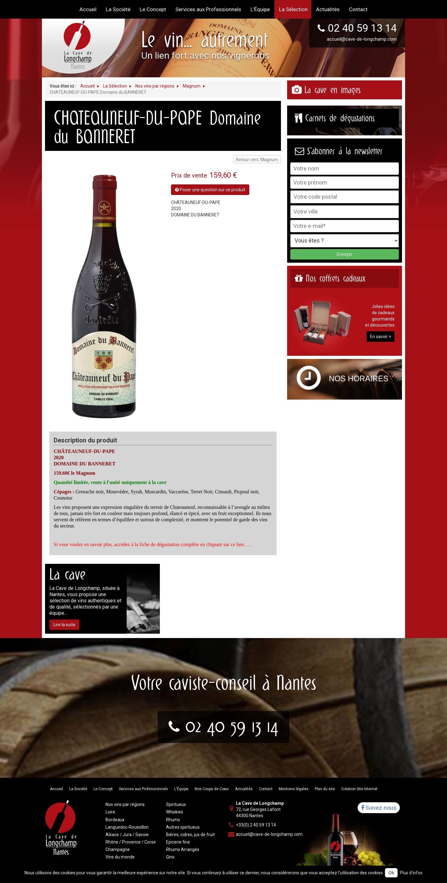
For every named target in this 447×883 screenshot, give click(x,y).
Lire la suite (64, 624)
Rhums (173, 819)
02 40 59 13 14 (362, 28)
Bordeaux (115, 819)
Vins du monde (120, 856)
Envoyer (345, 254)
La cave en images (332, 90)
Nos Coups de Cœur (212, 789)
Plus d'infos (411, 872)
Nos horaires (359, 378)
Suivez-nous (378, 807)
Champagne (118, 849)
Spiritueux (176, 804)
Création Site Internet (359, 789)
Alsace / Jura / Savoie (127, 834)
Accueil (56, 789)
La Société (78, 789)
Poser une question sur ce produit (210, 189)
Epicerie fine (178, 842)
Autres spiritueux (183, 827)
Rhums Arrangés (182, 849)
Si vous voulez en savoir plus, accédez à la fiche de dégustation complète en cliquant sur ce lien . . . (152, 544)
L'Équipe (181, 789)
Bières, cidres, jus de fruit (190, 834)
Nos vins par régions (125, 804)
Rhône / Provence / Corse (131, 842)
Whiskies (174, 811)
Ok (391, 872)
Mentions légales (294, 789)
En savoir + (380, 336)
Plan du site (325, 789)
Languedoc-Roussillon (127, 827)
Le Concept (103, 789)
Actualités (244, 789)
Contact (266, 789)
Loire (110, 811)
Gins (170, 856)
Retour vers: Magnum (257, 159)
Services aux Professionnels (143, 789)
